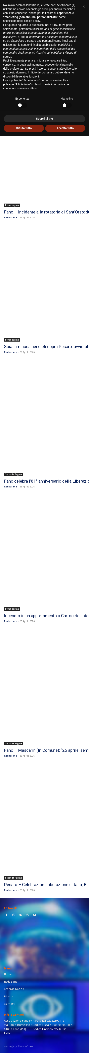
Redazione (10, 217)
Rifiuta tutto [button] (24, 128)
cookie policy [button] (32, 20)
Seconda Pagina (13, 474)
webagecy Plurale (18, 1046)
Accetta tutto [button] (65, 128)
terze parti (65, 25)
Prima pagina (12, 205)
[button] (84, 6)
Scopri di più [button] (44, 118)
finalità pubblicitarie (44, 44)
